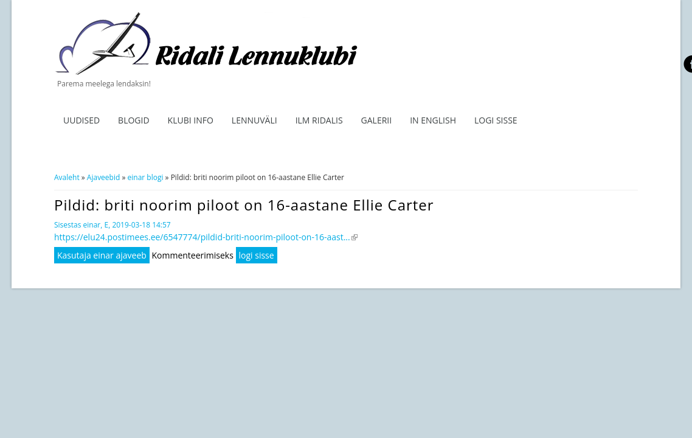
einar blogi (146, 177)
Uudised (81, 120)
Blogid (134, 120)
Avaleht (67, 177)
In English (433, 120)
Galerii (376, 120)
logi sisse (256, 255)
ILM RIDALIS (319, 120)
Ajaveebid (103, 177)
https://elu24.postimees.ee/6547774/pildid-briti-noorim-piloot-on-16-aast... (206, 237)
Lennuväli (254, 120)
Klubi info (190, 120)
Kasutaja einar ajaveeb (102, 255)
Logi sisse (495, 120)
